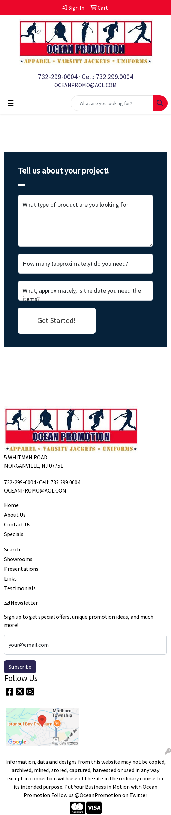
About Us (15, 514)
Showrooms (18, 559)
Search (12, 549)
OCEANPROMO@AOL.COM (85, 84)
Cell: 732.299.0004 (107, 76)
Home (11, 505)
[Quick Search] (112, 103)
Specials (14, 534)
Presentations (21, 568)
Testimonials (20, 588)
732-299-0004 (58, 76)
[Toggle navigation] (10, 103)
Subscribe (20, 666)
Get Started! (56, 320)
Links (10, 578)
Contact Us (17, 524)
